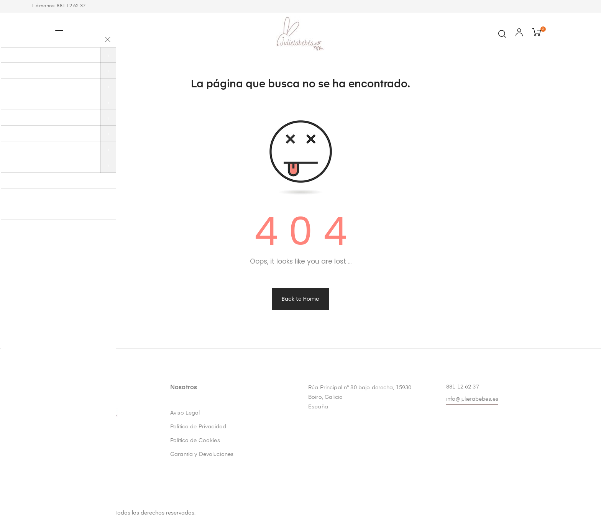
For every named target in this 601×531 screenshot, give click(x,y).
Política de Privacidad (198, 426)
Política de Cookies (195, 440)
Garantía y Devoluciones (201, 454)
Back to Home (300, 299)
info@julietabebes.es (472, 399)
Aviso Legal (185, 413)
